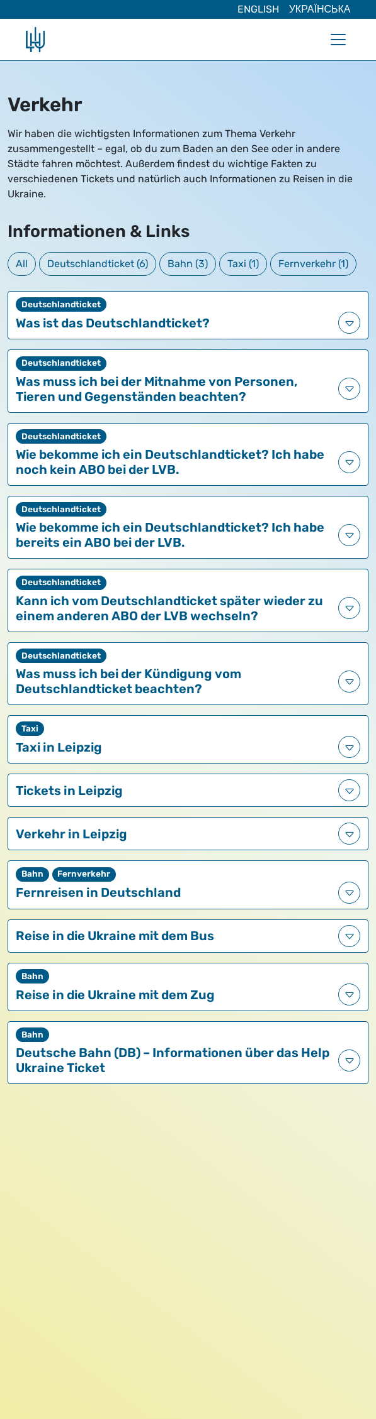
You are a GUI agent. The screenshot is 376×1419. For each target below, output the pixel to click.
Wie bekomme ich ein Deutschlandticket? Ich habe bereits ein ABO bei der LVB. (170, 535)
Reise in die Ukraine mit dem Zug (115, 994)
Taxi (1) (243, 264)
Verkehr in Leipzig (71, 833)
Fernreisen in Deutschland (98, 892)
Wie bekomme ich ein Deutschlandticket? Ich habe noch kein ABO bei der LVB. (170, 462)
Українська (320, 9)
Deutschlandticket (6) (97, 264)
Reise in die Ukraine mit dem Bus (115, 935)
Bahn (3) (188, 264)
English (258, 9)
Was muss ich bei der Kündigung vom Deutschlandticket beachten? (128, 681)
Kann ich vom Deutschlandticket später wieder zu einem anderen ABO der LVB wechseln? (169, 608)
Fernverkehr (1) (313, 264)
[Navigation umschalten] (338, 39)
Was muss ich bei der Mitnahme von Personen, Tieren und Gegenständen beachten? (156, 389)
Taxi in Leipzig (59, 747)
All (22, 264)
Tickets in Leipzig (69, 790)
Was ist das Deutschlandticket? (113, 323)
